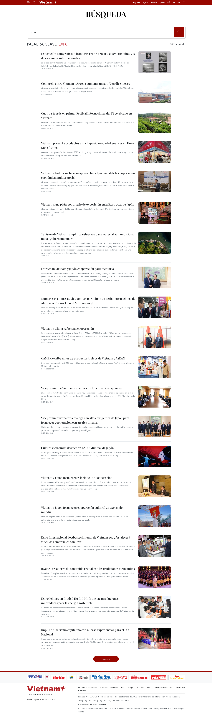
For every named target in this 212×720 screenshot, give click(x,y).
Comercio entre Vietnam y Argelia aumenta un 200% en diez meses (85, 83)
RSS (122, 687)
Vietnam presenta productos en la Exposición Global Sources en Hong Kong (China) (87, 145)
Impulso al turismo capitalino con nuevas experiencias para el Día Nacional (85, 632)
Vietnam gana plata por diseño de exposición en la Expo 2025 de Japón (87, 204)
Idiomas (140, 687)
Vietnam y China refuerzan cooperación (67, 328)
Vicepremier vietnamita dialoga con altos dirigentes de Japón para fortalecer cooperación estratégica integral (85, 420)
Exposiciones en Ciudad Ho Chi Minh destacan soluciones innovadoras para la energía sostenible (80, 600)
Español (162, 2)
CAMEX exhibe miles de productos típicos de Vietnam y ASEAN (83, 358)
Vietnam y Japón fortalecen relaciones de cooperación (76, 478)
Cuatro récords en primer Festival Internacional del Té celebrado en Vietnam (86, 115)
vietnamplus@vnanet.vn (95, 704)
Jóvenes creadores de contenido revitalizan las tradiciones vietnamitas (88, 569)
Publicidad (180, 687)
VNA (149, 687)
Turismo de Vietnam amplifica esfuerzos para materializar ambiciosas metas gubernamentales (88, 236)
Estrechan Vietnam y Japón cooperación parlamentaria (77, 269)
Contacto (82, 690)
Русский (176, 2)
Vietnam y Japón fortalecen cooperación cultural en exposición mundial (82, 509)
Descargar (106, 658)
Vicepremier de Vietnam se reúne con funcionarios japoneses (82, 388)
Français (153, 2)
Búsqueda (106, 14)
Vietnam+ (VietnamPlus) (48, 2)
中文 (168, 2)
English (145, 2)
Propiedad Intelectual (87, 687)
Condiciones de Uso (108, 687)
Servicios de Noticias (163, 687)
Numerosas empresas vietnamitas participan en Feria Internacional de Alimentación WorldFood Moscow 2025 (88, 301)
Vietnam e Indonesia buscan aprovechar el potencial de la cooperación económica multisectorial (88, 175)
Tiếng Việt (136, 2)
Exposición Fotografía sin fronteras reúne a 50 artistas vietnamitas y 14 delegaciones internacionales (88, 56)
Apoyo (130, 687)
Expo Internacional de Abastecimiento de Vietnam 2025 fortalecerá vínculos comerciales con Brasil (85, 539)
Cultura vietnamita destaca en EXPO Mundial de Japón (77, 448)
